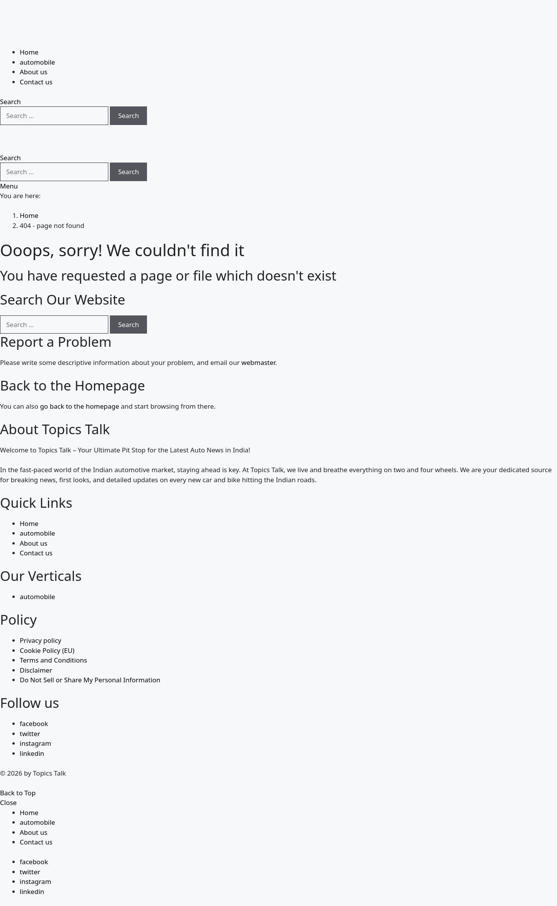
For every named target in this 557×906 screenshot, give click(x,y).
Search (128, 96)
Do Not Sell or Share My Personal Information (90, 661)
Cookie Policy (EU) (47, 631)
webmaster (258, 343)
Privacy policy (40, 621)
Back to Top (18, 773)
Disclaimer (36, 651)
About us (33, 52)
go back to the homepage (79, 387)
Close (8, 783)
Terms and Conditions (53, 641)
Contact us (36, 62)
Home (29, 33)
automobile (37, 43)
